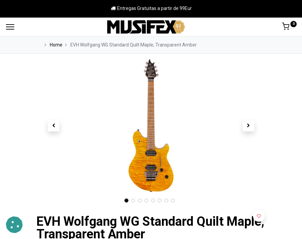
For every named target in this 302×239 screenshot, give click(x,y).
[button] (54, 125)
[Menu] (10, 27)
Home (56, 44)
